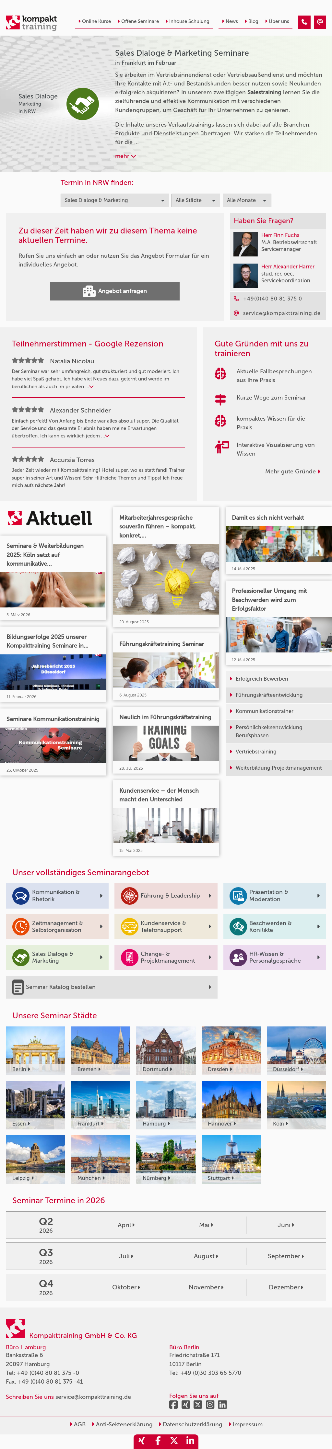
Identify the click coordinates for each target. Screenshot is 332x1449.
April (126, 1225)
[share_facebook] (158, 1441)
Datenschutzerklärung (190, 1424)
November (206, 1287)
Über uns (277, 21)
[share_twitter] (174, 1441)
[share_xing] (142, 1441)
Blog (251, 21)
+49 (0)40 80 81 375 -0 (48, 1372)
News (230, 21)
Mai (206, 1225)
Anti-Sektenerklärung (122, 1424)
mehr (125, 156)
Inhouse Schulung (187, 21)
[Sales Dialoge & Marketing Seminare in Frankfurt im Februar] (304, 22)
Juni (286, 1225)
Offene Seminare (138, 21)
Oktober (126, 1287)
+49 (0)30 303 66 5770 (210, 1372)
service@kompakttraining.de (93, 1396)
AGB (77, 1424)
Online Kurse (94, 21)
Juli (126, 1256)
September (286, 1256)
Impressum (245, 1424)
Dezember (286, 1287)
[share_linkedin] (190, 1441)
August (206, 1256)
